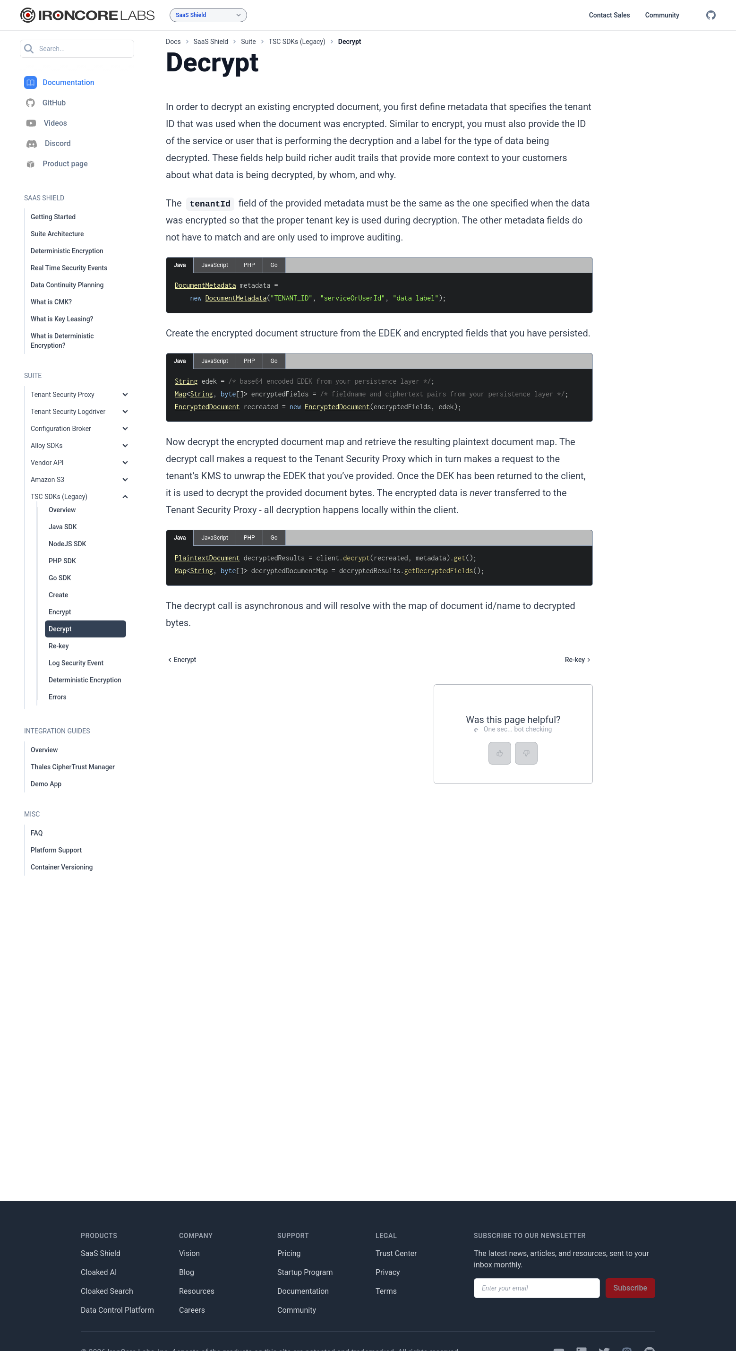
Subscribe (630, 1287)
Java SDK (63, 527)
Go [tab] (274, 265)
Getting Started (53, 217)
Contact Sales (609, 15)
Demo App (46, 784)
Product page (56, 164)
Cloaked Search (107, 1291)
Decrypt (60, 629)
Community (662, 15)
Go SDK (60, 578)
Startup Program (305, 1272)
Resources (196, 1291)
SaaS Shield (100, 1253)
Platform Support (56, 850)
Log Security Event (76, 663)
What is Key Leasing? (62, 319)
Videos (45, 123)
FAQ (37, 833)
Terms (386, 1291)
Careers (192, 1310)
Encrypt (60, 612)
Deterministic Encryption (67, 251)
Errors (58, 697)
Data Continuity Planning (67, 285)
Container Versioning (62, 867)
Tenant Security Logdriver (68, 411)
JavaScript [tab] (214, 265)
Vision (189, 1253)
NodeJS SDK (67, 544)
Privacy (388, 1272)
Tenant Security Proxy (62, 394)
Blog (186, 1272)
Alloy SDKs (46, 445)
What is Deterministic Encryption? (62, 340)
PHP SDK (62, 561)
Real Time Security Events (69, 268)
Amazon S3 (47, 479)
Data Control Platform (117, 1310)
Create (58, 595)
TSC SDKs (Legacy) (59, 496)
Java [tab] (180, 265)
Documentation (59, 82)
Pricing (289, 1253)
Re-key (59, 646)
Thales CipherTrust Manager (73, 767)
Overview (62, 510)
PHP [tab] (249, 265)
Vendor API (47, 462)
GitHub (45, 102)
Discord (47, 144)
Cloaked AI (99, 1272)
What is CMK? (51, 302)
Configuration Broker (61, 428)
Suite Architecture (57, 234)
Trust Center (396, 1253)
